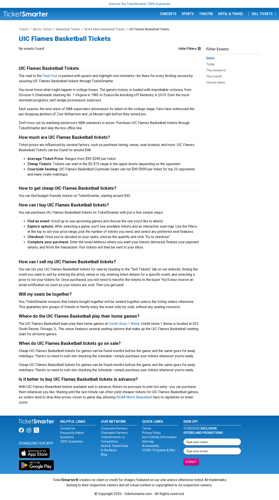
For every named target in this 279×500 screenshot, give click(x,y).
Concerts (168, 14)
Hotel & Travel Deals (114, 446)
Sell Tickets (262, 14)
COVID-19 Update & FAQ (158, 450)
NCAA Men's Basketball (134, 397)
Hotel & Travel (230, 14)
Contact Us (67, 428)
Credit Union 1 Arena (124, 324)
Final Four (50, 76)
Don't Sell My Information (159, 437)
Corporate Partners (114, 428)
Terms (146, 428)
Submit (191, 462)
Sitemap (148, 441)
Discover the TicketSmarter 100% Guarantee (139, 4)
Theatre (206, 14)
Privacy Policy (151, 433)
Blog (104, 454)
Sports (188, 14)
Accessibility (150, 446)
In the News (109, 450)
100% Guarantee (71, 441)
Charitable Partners (114, 433)
